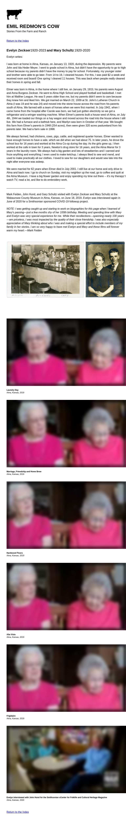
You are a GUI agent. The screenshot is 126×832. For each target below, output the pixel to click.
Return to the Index (18, 40)
